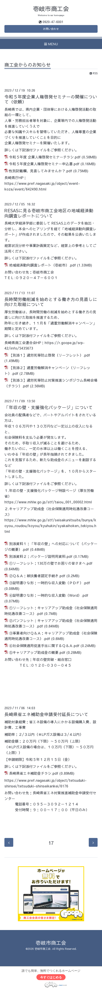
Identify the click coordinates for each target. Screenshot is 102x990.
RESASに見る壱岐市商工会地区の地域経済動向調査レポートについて (48, 212)
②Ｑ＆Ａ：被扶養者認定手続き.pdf (37, 575)
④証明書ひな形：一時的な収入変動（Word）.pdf (48, 595)
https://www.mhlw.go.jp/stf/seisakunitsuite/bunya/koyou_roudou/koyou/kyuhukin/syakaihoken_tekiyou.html (50, 525)
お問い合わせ (51, 29)
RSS (94, 73)
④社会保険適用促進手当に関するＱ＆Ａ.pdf (44, 645)
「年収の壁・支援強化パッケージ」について (48, 407)
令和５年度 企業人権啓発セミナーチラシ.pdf (45, 156)
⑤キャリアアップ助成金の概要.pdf (37, 652)
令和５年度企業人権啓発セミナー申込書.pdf (44, 163)
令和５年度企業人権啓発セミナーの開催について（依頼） (50, 99)
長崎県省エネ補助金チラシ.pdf (33, 773)
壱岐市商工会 (51, 8)
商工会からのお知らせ (27, 65)
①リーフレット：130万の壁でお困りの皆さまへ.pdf (51, 563)
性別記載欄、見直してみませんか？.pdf (40, 170)
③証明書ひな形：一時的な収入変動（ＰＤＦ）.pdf (49, 582)
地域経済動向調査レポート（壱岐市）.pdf (42, 265)
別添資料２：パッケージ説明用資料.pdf (40, 556)
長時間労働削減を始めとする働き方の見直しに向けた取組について (50, 301)
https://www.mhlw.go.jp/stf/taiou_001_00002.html (48, 501)
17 (51, 842)
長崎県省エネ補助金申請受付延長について (46, 714)
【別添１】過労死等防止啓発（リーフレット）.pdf (49, 355)
